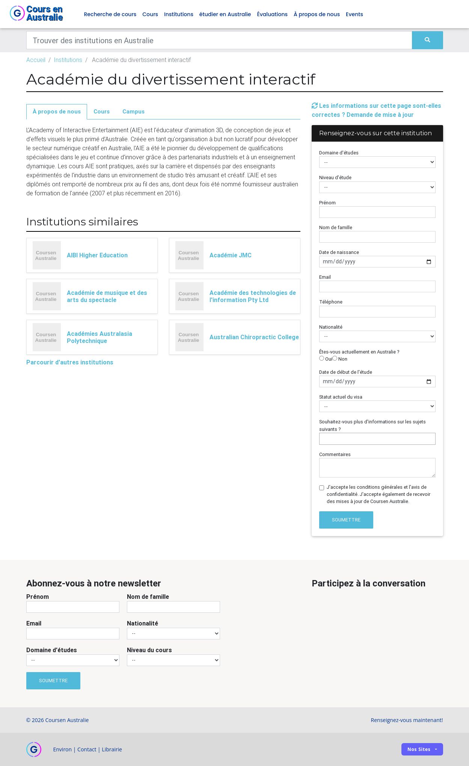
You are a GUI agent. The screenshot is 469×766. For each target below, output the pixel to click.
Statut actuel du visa (340, 397)
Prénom (327, 202)
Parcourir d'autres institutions (69, 362)
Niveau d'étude (335, 177)
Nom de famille (335, 227)
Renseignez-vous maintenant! (407, 720)
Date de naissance (339, 252)
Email (325, 277)
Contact (86, 749)
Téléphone (330, 302)
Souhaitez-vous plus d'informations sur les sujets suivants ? (372, 425)
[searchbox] (323, 438)
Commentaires (335, 454)
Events (354, 14)
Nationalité (330, 327)
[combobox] (377, 439)
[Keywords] (219, 40)
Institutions (178, 14)
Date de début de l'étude (345, 372)
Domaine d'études (339, 153)
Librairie (112, 749)
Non (339, 359)
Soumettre (346, 520)
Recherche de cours (110, 14)
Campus (133, 111)
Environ (62, 749)
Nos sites (419, 749)
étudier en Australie (225, 14)
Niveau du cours (149, 650)
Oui (325, 359)
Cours (150, 14)
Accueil (35, 59)
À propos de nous (317, 14)
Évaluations (272, 14)
